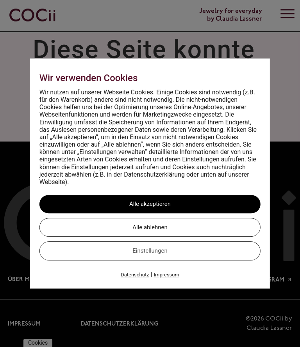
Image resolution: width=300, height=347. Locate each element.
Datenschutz (135, 275)
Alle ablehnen (150, 227)
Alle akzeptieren (150, 203)
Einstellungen (150, 250)
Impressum (166, 275)
